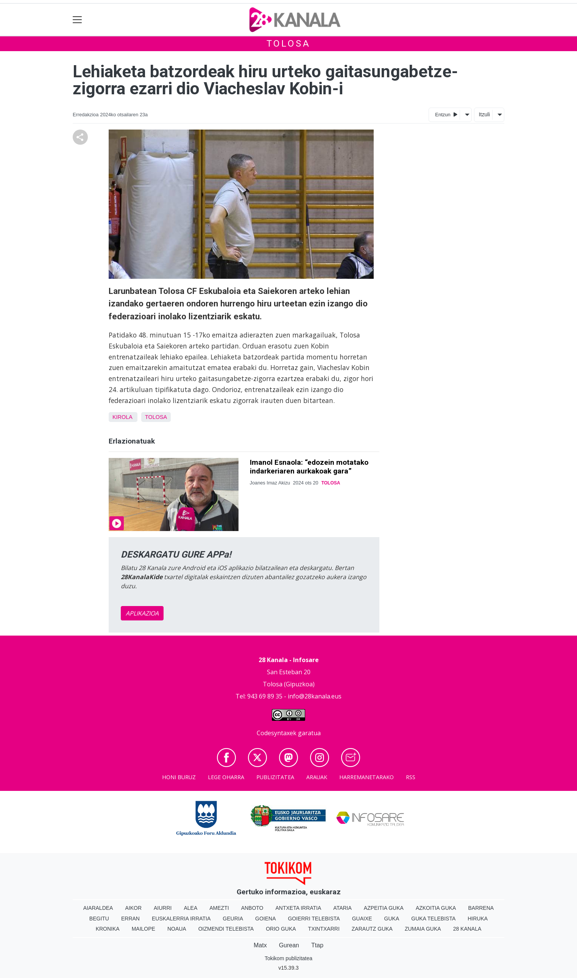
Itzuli (484, 114)
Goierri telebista (314, 919)
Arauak (316, 777)
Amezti (219, 908)
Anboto (252, 908)
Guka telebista (433, 919)
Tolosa (289, 43)
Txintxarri (324, 929)
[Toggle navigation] (77, 20)
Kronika (108, 929)
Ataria (342, 908)
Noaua (176, 929)
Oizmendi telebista (226, 929)
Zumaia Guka (423, 929)
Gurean (289, 945)
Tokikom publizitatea (288, 958)
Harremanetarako (366, 777)
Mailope (143, 929)
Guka (391, 919)
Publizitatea (275, 777)
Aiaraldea (98, 908)
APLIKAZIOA (142, 613)
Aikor (133, 908)
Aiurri (163, 908)
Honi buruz (179, 777)
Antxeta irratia (298, 908)
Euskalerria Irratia (181, 919)
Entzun (446, 114)
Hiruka (478, 919)
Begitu (99, 919)
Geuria (233, 919)
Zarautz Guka (372, 929)
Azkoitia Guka (436, 908)
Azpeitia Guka (384, 908)
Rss (410, 777)
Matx (260, 945)
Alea (190, 908)
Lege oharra (226, 777)
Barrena (481, 908)
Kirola (122, 417)
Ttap (317, 945)
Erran (130, 919)
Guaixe (362, 919)
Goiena (265, 919)
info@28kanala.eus (315, 696)
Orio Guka (281, 929)
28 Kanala (467, 929)
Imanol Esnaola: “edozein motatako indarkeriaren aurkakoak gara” (309, 466)
